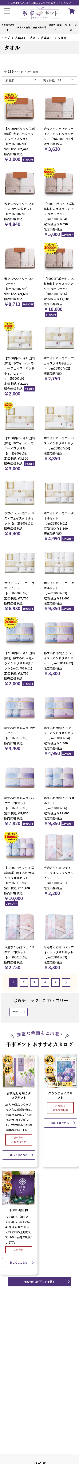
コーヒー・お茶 (71, 27)
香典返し (46, 38)
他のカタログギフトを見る (39, 1281)
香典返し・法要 (25, 38)
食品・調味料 (39, 27)
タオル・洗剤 (23, 27)
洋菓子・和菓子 (55, 27)
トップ (5, 38)
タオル (62, 38)
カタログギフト (7, 27)
